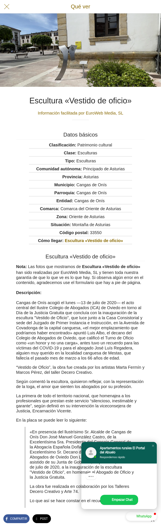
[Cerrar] (6, 6)
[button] (153, 446)
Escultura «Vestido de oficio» (94, 240)
